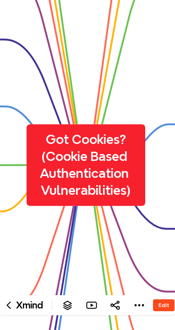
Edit (164, 305)
